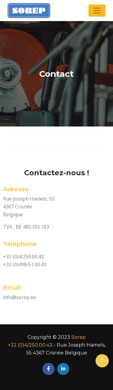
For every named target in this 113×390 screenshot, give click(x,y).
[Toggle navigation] (97, 11)
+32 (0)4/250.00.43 (30, 345)
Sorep (78, 337)
